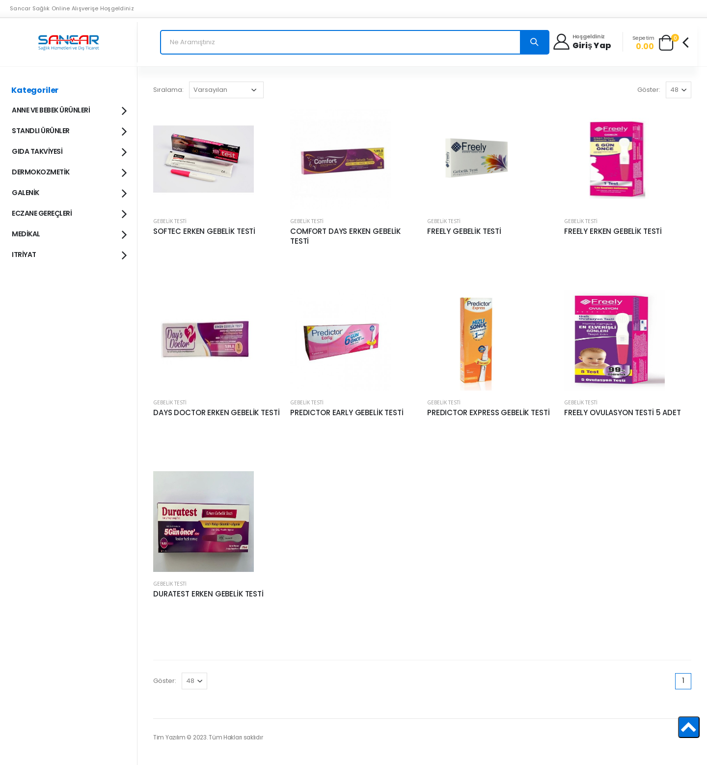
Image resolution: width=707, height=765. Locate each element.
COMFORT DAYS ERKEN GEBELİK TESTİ (345, 236)
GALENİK (69, 192)
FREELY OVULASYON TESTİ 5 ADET (622, 413)
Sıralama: (168, 89)
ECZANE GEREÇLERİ (69, 213)
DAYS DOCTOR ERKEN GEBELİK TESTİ (216, 413)
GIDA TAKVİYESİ (69, 151)
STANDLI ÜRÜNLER (69, 130)
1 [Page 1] (683, 680)
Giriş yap (591, 46)
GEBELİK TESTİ (170, 221)
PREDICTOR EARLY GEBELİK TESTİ (347, 413)
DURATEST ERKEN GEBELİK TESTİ (208, 594)
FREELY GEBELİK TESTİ (464, 231)
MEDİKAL (69, 233)
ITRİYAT (69, 254)
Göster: (648, 89)
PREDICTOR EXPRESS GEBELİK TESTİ (488, 413)
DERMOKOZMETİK (69, 171)
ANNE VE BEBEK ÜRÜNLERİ (69, 109)
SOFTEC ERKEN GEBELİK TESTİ (204, 231)
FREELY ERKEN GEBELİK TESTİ (613, 231)
